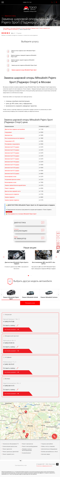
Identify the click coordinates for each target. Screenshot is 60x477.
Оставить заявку (10, 325)
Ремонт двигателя (7, 449)
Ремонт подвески (9, 188)
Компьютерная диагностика (10, 446)
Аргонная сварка (45, 454)
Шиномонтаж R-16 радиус (12, 156)
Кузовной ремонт (26, 453)
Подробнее (8, 211)
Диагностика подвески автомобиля (15, 129)
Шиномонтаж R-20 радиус (12, 167)
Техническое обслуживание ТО (11, 444)
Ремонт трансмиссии (27, 444)
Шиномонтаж (8, 135)
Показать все (30, 303)
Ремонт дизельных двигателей (10, 451)
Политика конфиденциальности (44, 466)
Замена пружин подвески (12, 200)
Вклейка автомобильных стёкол (49, 451)
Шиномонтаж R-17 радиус (12, 159)
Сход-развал (8, 132)
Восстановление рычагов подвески (14, 138)
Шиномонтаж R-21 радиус (12, 170)
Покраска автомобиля (47, 444)
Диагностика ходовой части (12, 191)
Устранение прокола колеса (12, 179)
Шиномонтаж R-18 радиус (12, 161)
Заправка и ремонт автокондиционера (27, 449)
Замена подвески (10, 197)
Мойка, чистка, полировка (48, 446)
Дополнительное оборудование (49, 449)
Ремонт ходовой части (8, 454)
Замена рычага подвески (12, 194)
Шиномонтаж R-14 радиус (12, 150)
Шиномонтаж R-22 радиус (12, 173)
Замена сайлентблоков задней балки (15, 185)
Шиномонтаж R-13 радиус (12, 147)
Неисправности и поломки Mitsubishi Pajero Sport (22, 214)
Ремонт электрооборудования (29, 446)
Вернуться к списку (10, 16)
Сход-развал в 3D (9, 141)
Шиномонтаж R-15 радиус (12, 153)
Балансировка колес (10, 176)
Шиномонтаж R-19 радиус (12, 164)
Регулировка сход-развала (12, 144)
